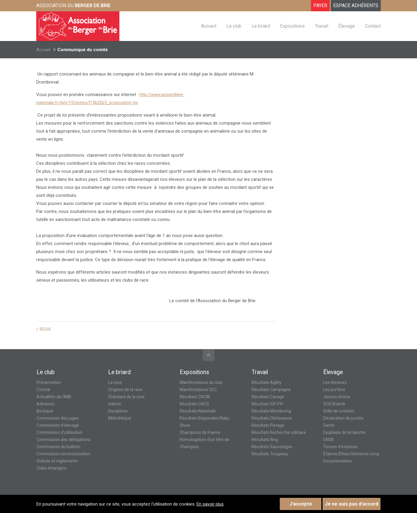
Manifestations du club (201, 382)
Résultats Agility (267, 382)
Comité (43, 389)
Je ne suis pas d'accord (351, 504)
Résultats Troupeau (270, 453)
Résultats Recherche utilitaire (279, 432)
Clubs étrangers (51, 468)
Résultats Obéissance (272, 418)
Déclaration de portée (343, 418)
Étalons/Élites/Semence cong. (351, 453)
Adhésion (45, 403)
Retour (45, 328)
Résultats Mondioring (271, 411)
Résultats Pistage (268, 425)
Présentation (49, 382)
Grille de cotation (338, 411)
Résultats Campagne (271, 389)
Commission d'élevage (58, 425)
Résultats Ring (265, 439)
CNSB (328, 439)
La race (115, 382)
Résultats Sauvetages (272, 446)
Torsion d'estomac (340, 446)
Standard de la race (126, 396)
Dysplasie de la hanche (344, 432)
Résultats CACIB (195, 396)
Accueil (43, 49)
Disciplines (118, 411)
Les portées (334, 389)
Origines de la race (125, 389)
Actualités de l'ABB (54, 396)
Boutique (45, 411)
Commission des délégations (64, 439)
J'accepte (300, 504)
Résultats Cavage (268, 396)
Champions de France (200, 432)
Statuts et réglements (57, 461)
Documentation (337, 461)
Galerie (114, 403)
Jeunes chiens (336, 396)
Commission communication (63, 453)
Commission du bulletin (58, 446)
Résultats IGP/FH (267, 403)
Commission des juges (58, 418)
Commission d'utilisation (59, 432)
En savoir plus (210, 504)
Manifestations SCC (198, 389)
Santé (328, 425)
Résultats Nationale (198, 411)
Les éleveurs (335, 382)
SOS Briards (334, 403)
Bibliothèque (119, 418)
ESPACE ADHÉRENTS (355, 5)
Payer (320, 5)
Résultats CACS (194, 403)
